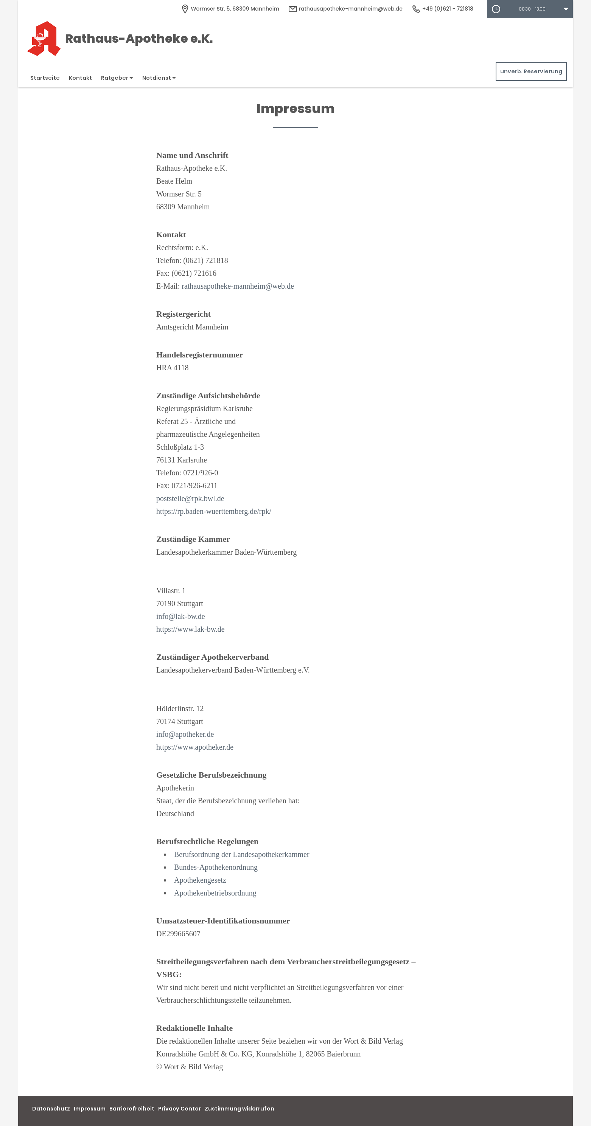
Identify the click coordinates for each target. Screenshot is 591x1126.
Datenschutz (51, 1108)
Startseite (45, 78)
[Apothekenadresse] (229, 8)
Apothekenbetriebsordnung (215, 893)
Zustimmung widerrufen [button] (239, 1108)
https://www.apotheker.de (194, 747)
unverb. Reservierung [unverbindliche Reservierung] (531, 71)
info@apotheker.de (185, 734)
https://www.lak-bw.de (190, 629)
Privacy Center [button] (179, 1108)
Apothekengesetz (200, 880)
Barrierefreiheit (131, 1108)
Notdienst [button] (159, 78)
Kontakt (80, 78)
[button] (530, 9)
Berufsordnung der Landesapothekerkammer (241, 854)
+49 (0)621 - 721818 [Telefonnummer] (442, 8)
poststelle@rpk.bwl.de (190, 498)
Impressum (90, 1108)
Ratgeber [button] (117, 78)
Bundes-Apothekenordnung (216, 867)
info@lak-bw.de (180, 616)
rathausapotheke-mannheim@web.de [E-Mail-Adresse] (345, 8)
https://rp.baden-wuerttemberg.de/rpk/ (213, 511)
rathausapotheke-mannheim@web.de (238, 286)
